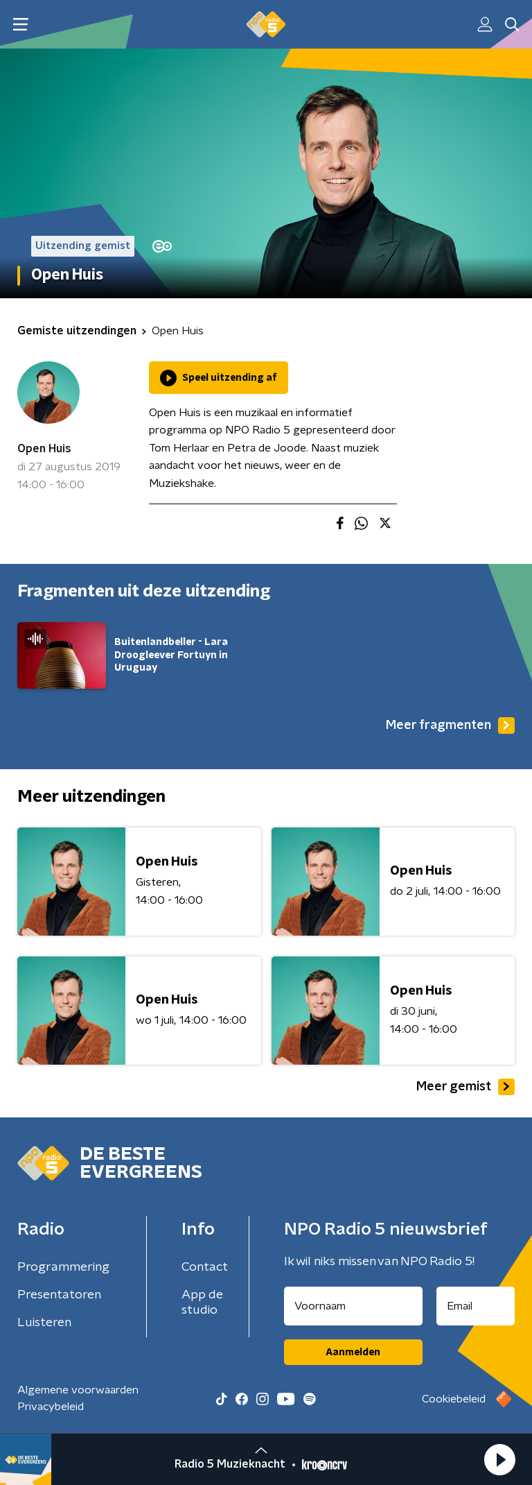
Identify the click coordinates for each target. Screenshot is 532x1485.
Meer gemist (465, 1087)
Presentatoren (59, 1295)
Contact (204, 1267)
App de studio (202, 1302)
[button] (499, 1459)
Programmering (63, 1267)
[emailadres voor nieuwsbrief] (475, 1306)
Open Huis (44, 448)
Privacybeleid (50, 1406)
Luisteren (44, 1322)
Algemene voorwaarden (78, 1390)
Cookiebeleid (454, 1399)
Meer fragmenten (450, 725)
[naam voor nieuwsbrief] (353, 1306)
